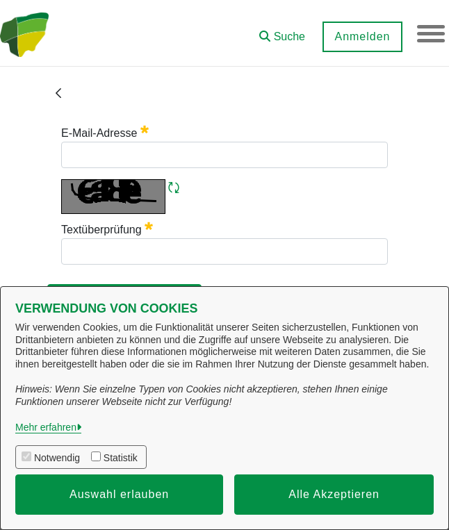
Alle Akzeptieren (333, 494)
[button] (282, 31)
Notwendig (57, 457)
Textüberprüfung (107, 229)
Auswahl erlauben (119, 494)
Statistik (121, 457)
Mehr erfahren (45, 427)
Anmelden (362, 36)
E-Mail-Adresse (105, 133)
